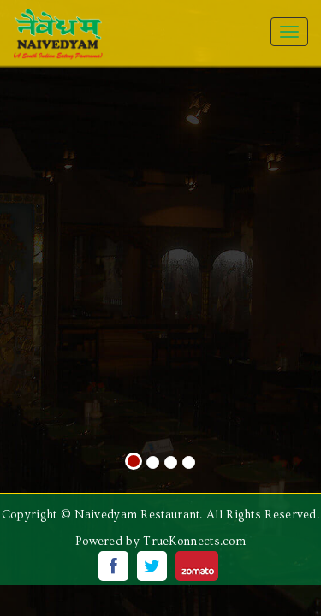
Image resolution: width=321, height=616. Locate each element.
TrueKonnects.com (194, 541)
